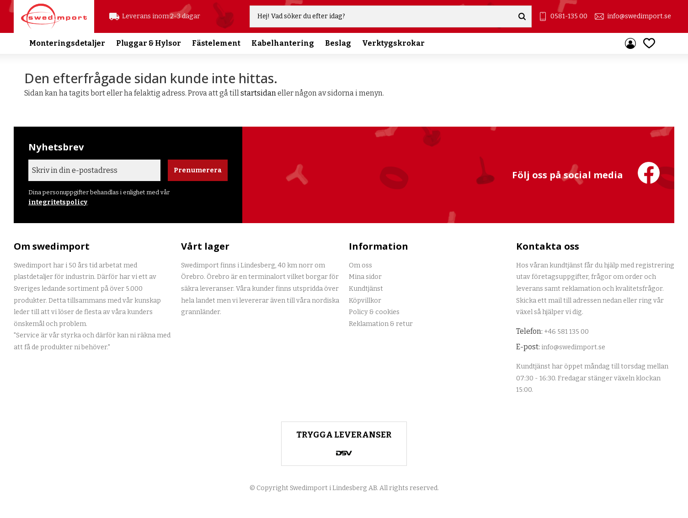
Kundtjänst (366, 289)
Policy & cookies (374, 312)
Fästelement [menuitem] (216, 43)
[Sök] (522, 16)
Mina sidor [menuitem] (630, 43)
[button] (649, 43)
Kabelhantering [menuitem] (282, 43)
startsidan (258, 93)
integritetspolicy (57, 202)
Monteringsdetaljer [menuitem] (67, 43)
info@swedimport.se (639, 16)
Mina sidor (365, 277)
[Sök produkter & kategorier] (381, 16)
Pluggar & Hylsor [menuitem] (148, 43)
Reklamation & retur (381, 324)
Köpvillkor (365, 300)
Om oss (360, 265)
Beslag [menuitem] (338, 43)
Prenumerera (198, 170)
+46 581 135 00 (566, 332)
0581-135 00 (568, 16)
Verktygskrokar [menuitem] (393, 43)
